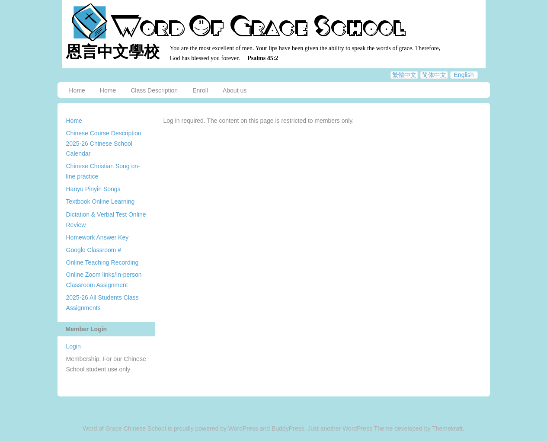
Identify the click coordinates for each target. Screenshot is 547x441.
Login (73, 346)
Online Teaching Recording (102, 262)
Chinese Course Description (103, 133)
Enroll (200, 90)
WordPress (243, 428)
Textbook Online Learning (100, 201)
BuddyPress (288, 428)
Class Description (154, 90)
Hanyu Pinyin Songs (93, 188)
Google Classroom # (94, 249)
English (464, 74)
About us (234, 90)
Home (77, 90)
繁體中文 (404, 74)
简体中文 (434, 74)
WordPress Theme (367, 428)
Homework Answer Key (97, 237)
